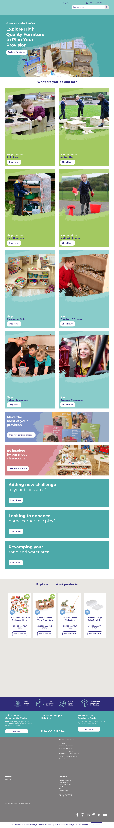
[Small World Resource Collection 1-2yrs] (19, 467)
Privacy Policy (63, 759)
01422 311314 (53, 731)
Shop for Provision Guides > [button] (21, 298)
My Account (62, 743)
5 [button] (57, 60)
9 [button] (70, 60)
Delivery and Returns (65, 748)
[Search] (88, 7)
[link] (77, 814)
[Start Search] (107, 7)
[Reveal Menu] (107, 3)
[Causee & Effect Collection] (70, 467)
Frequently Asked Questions (67, 756)
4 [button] (54, 60)
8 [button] (67, 60)
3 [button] (50, 60)
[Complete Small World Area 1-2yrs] (45, 467)
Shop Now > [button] (14, 132)
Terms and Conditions (66, 746)
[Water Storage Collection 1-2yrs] (95, 467)
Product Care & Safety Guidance (69, 753)
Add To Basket (20, 497)
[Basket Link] (87, 3)
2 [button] (47, 60)
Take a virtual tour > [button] (18, 331)
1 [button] (44, 60)
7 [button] (64, 60)
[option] (57, 38)
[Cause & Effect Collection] (70, 483)
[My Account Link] (50, 3)
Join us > (16, 731)
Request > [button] (89, 729)
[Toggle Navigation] (107, 3)
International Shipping (66, 751)
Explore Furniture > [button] (16, 52)
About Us (8, 779)
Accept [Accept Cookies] (97, 825)
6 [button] (60, 60)
